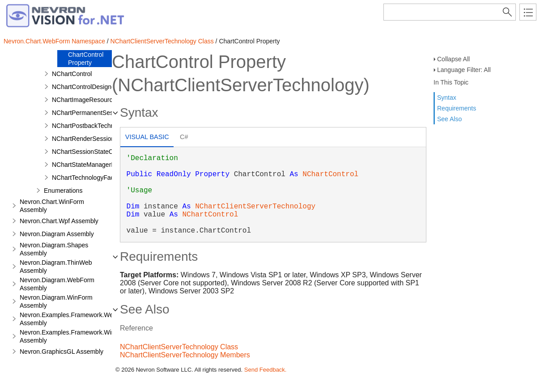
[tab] (147, 138)
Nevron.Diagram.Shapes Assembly (54, 249)
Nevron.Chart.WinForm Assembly (52, 205)
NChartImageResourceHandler (95, 99)
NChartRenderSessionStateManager (103, 138)
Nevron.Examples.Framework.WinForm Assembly (74, 336)
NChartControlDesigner (84, 86)
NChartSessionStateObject (89, 151)
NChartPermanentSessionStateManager (108, 112)
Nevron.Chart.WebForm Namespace (54, 41)
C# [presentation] (184, 136)
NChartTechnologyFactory (88, 177)
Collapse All (453, 59)
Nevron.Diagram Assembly (57, 233)
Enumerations (63, 190)
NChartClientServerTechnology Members (185, 355)
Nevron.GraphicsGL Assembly (61, 351)
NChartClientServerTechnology (255, 207)
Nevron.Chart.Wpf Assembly (59, 221)
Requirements (456, 108)
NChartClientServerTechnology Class (162, 41)
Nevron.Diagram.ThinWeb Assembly (56, 266)
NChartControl (72, 73)
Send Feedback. (265, 369)
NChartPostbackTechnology (90, 125)
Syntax (446, 97)
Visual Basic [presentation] (147, 136)
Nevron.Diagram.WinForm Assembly (56, 301)
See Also (449, 119)
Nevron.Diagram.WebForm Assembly (57, 284)
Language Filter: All (464, 69)
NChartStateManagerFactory (92, 164)
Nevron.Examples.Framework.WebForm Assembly (75, 318)
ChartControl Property (85, 58)
